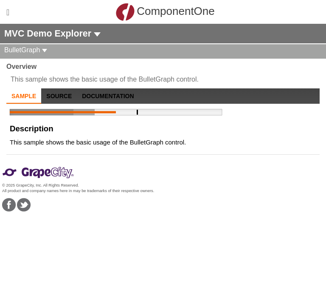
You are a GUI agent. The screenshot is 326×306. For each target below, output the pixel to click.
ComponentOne (165, 12)
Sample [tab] (23, 96)
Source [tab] (59, 96)
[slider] (116, 112)
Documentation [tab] (108, 96)
